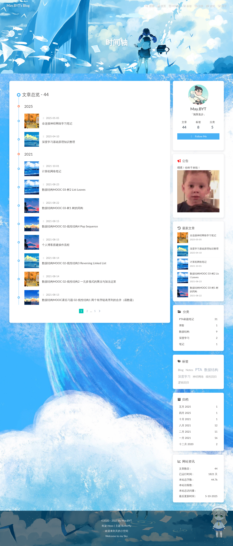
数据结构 (211, 369)
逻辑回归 (183, 382)
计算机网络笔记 (51, 171)
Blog (181, 370)
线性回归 (211, 376)
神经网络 (198, 376)
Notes (189, 370)
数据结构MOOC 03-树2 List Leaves (64, 189)
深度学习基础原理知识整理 (58, 141)
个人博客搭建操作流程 (55, 244)
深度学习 (184, 376)
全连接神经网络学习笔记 (57, 123)
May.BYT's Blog (18, 5)
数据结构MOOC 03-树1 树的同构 (62, 208)
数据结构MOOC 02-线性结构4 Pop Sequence (70, 226)
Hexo (110, 525)
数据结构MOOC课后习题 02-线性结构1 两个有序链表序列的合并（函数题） (88, 299)
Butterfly (126, 525)
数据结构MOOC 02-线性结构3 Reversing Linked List (74, 263)
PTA (198, 369)
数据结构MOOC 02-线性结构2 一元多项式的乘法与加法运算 (79, 281)
